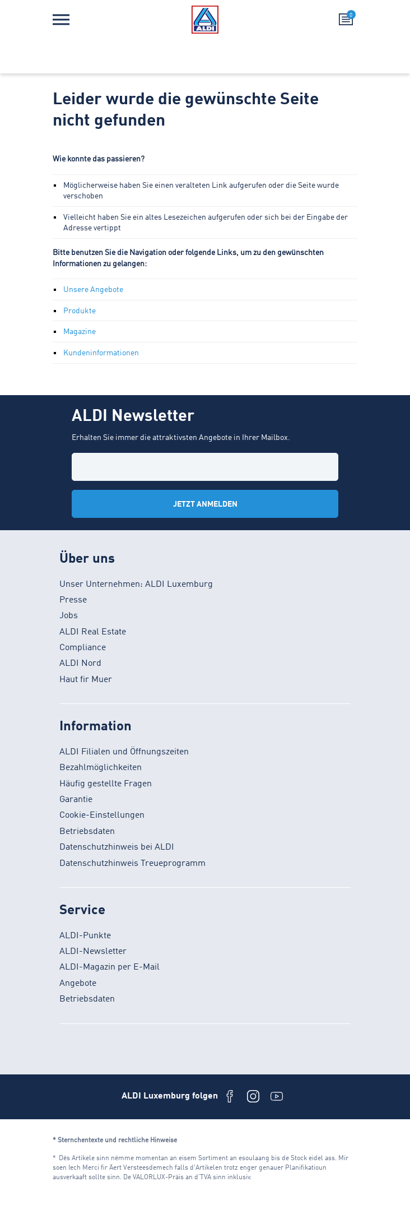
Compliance (82, 647)
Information (95, 727)
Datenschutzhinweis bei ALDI (116, 847)
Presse (73, 600)
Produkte (79, 311)
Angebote (77, 983)
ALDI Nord (80, 663)
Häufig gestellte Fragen (105, 784)
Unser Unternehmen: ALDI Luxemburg (136, 584)
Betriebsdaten (87, 831)
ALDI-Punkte (85, 935)
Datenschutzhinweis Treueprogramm (132, 863)
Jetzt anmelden (205, 504)
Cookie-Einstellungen (102, 815)
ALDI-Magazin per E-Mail (109, 967)
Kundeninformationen (101, 353)
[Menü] (61, 19)
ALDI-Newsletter (93, 951)
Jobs (68, 615)
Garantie (75, 799)
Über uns (87, 559)
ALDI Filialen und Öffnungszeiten (124, 752)
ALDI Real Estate (92, 632)
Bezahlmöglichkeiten (100, 767)
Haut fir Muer (85, 679)
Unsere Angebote (93, 290)
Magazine (79, 332)
